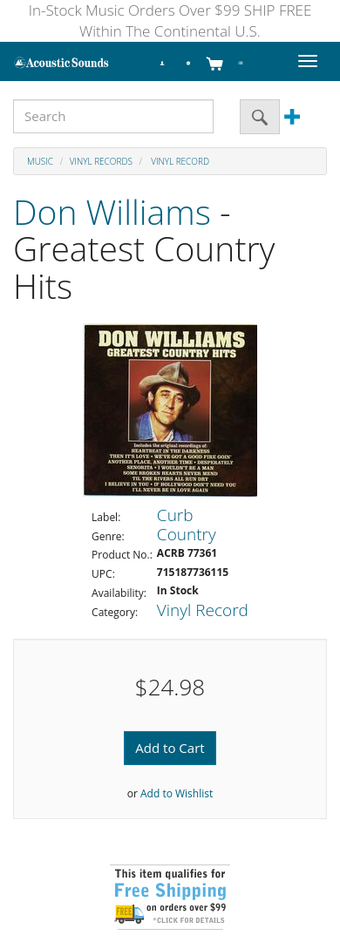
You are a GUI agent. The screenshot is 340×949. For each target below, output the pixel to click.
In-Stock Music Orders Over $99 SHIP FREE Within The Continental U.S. (170, 20)
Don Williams (112, 211)
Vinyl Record (179, 161)
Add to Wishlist (176, 793)
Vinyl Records (101, 161)
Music (40, 161)
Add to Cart (169, 747)
